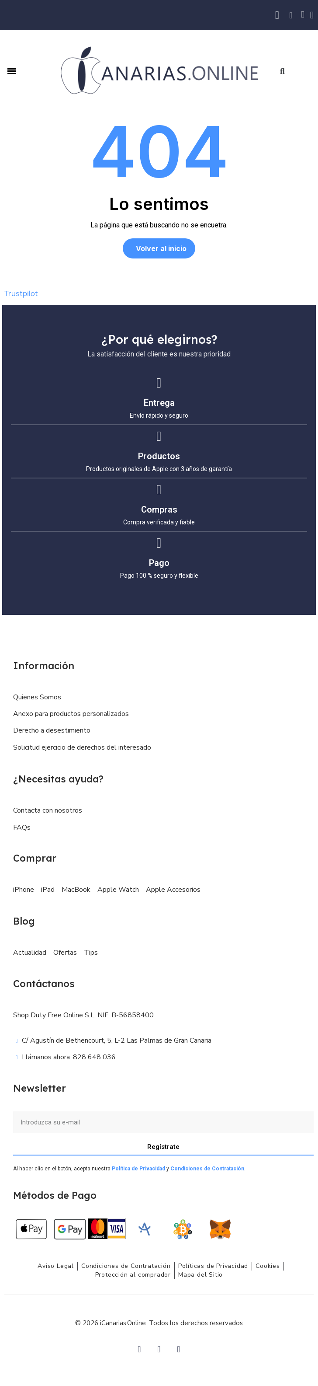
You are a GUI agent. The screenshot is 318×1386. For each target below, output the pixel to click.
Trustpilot (21, 293)
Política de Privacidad (138, 1169)
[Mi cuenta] (312, 15)
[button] (282, 71)
